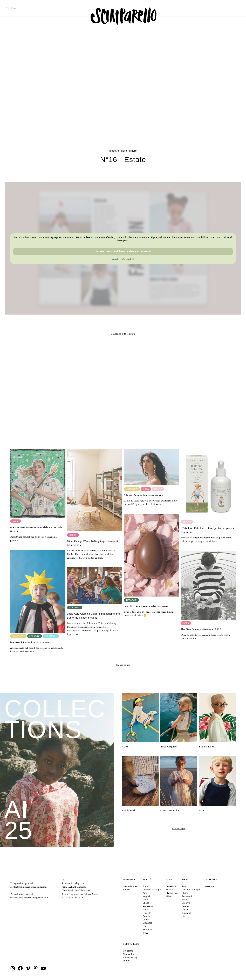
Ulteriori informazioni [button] (123, 259)
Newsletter (128, 954)
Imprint (126, 960)
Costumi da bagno (152, 889)
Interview (211, 879)
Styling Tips (172, 893)
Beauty (146, 916)
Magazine (129, 879)
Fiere (145, 899)
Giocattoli (147, 923)
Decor (146, 919)
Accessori (148, 906)
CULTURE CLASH (123, 115)
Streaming (148, 929)
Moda (145, 909)
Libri (145, 926)
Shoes (146, 903)
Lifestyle (147, 913)
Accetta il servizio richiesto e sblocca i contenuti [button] (123, 251)
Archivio (127, 889)
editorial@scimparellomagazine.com (29, 897)
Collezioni (171, 886)
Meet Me (209, 886)
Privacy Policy (130, 957)
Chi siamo (128, 950)
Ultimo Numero (130, 886)
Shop (185, 879)
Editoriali (170, 889)
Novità (147, 879)
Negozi (146, 896)
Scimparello (131, 944)
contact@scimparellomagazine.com (28, 886)
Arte (145, 893)
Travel (146, 933)
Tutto (145, 886)
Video (169, 896)
